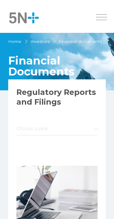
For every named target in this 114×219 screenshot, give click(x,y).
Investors (40, 41)
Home (14, 41)
